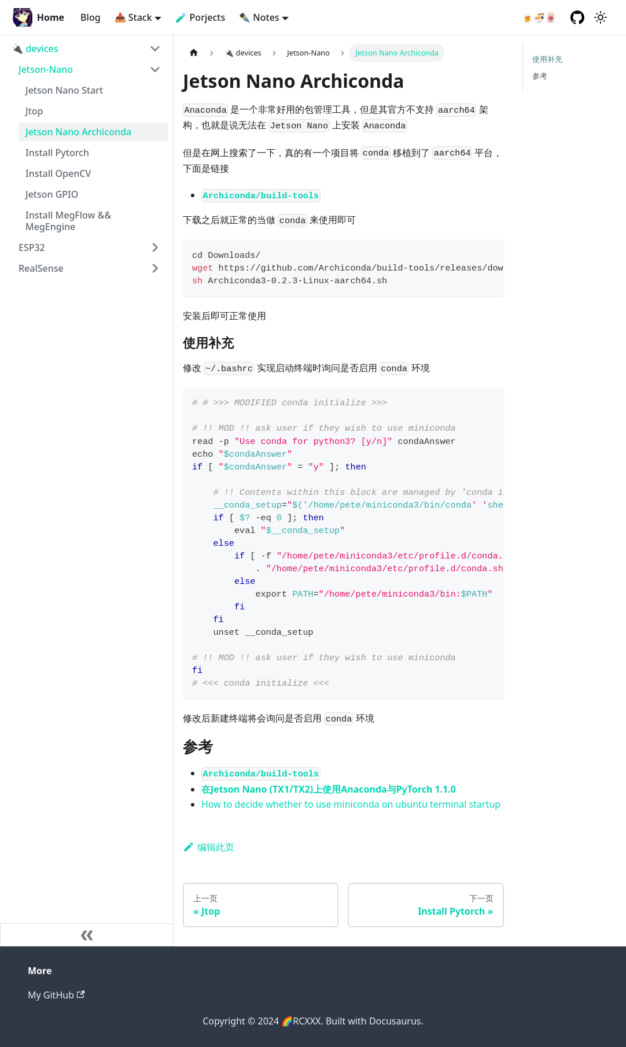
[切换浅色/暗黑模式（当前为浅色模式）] (600, 17)
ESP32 (32, 247)
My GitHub (56, 995)
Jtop (34, 111)
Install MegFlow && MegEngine (68, 221)
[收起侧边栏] (87, 934)
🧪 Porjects (200, 17)
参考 (539, 76)
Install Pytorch (57, 152)
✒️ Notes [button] (259, 17)
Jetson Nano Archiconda (78, 131)
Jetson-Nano (46, 69)
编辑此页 (208, 847)
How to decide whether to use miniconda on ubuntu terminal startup (350, 804)
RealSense (41, 268)
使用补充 (547, 59)
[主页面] (194, 53)
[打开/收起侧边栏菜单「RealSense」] (155, 268)
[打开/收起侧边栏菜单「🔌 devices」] (155, 48)
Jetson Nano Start (64, 90)
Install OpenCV (58, 173)
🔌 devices (35, 48)
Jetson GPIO (51, 194)
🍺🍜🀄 (539, 17)
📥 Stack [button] (133, 17)
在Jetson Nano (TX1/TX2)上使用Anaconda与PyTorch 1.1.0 (328, 789)
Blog (90, 17)
